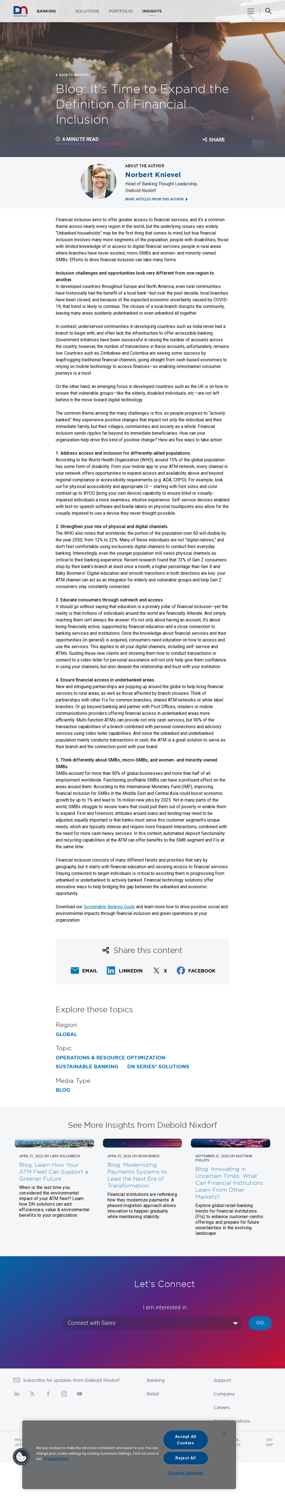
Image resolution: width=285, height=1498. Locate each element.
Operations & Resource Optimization (110, 1057)
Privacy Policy (56, 1459)
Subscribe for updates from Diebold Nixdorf (71, 1416)
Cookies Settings (186, 1473)
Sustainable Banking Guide (109, 906)
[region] (129, 1454)
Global (66, 1034)
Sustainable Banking (87, 1066)
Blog (63, 1090)
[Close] (224, 1434)
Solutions (87, 11)
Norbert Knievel (153, 174)
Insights (152, 11)
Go (260, 1358)
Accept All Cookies (185, 1439)
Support (222, 1416)
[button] (21, 1457)
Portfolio (121, 11)
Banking (156, 1416)
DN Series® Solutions (158, 1066)
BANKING (46, 11)
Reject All (185, 1458)
